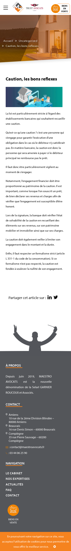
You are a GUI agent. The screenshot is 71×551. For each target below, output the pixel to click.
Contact (12, 495)
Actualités (14, 484)
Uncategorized (28, 41)
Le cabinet (14, 473)
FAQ (9, 490)
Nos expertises (18, 479)
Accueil (8, 41)
